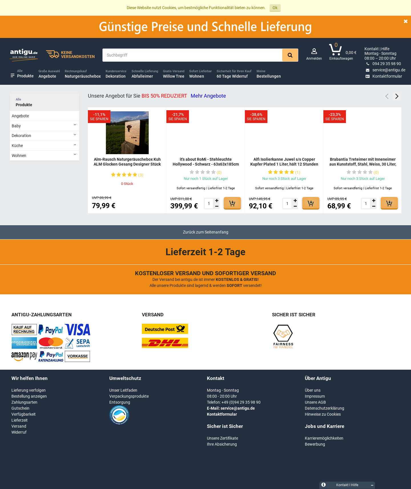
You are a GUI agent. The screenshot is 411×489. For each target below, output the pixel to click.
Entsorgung (119, 402)
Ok (275, 7)
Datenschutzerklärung (324, 408)
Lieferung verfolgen (28, 390)
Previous (386, 96)
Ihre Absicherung (222, 444)
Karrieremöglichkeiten (324, 438)
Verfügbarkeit (23, 414)
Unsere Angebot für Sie (157, 96)
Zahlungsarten (24, 402)
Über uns (313, 390)
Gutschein (20, 408)
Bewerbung (315, 444)
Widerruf (19, 432)
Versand (18, 426)
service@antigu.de (384, 70)
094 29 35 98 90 (382, 63)
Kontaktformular (383, 76)
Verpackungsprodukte (129, 396)
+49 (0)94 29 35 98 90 (241, 402)
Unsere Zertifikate (222, 438)
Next (397, 96)
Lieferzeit (19, 420)
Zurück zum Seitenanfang (205, 232)
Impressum (315, 396)
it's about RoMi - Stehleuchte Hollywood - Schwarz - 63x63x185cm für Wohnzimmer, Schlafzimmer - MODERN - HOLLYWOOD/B (206, 167)
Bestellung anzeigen (29, 396)
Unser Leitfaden (123, 390)
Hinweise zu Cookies (323, 414)
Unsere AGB (315, 402)
